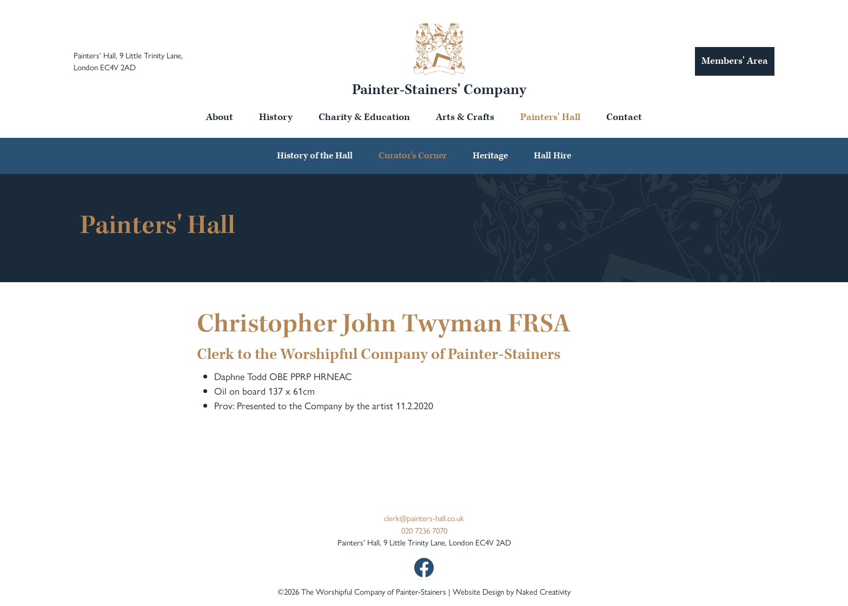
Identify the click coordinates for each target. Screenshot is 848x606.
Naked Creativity (543, 591)
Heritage (490, 156)
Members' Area (734, 61)
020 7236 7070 (424, 530)
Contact (624, 117)
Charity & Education (364, 117)
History (276, 117)
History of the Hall (315, 156)
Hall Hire (552, 156)
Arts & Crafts (465, 117)
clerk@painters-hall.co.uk (424, 517)
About (219, 117)
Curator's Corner (413, 156)
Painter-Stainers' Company (439, 90)
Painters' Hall (550, 117)
